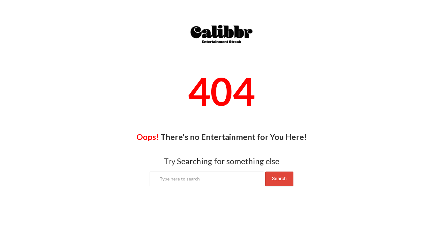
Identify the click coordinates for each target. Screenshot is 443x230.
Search (279, 178)
